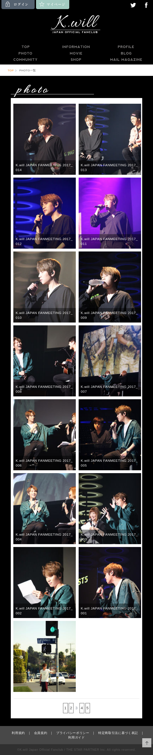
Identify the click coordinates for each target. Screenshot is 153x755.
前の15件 (57, 708)
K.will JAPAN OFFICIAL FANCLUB (76, 25)
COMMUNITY (25, 59)
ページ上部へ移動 (147, 743)
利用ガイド (76, 737)
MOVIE (75, 53)
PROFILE (126, 47)
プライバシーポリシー (72, 733)
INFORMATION (76, 47)
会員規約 (40, 733)
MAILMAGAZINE (126, 59)
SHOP (76, 59)
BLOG (126, 53)
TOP (25, 47)
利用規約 (18, 733)
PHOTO (25, 53)
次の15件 (95, 708)
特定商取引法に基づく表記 (118, 733)
